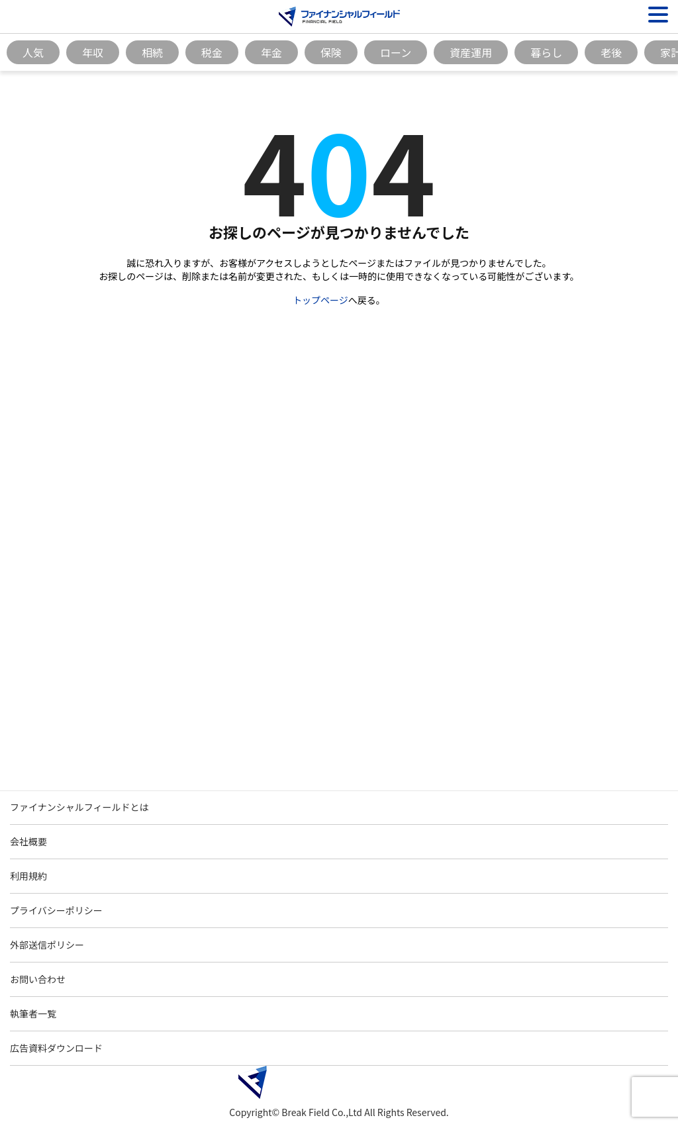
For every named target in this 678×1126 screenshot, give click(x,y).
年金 (271, 52)
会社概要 (28, 841)
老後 (611, 52)
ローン (395, 52)
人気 (33, 52)
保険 (331, 52)
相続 (152, 52)
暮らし (546, 52)
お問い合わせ (38, 979)
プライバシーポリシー (56, 910)
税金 (211, 52)
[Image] (339, 16)
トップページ (320, 299)
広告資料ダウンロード (56, 1048)
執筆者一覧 (33, 1013)
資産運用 (471, 52)
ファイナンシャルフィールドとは (79, 807)
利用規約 (28, 875)
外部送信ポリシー (47, 944)
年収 (92, 52)
